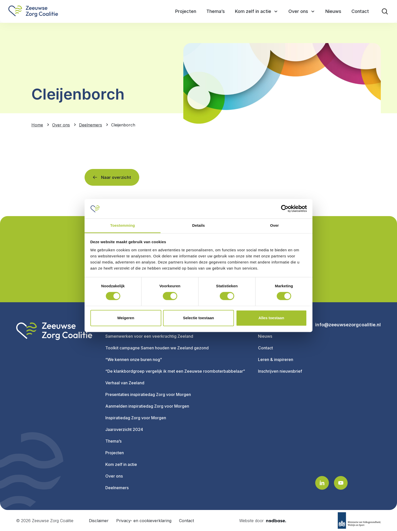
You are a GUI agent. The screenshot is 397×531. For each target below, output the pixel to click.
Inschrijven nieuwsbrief (280, 371)
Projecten (114, 453)
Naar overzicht (116, 177)
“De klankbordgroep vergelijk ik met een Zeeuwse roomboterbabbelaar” (175, 371)
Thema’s (113, 441)
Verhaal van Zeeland (124, 383)
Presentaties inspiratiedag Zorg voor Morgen (148, 394)
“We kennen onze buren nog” (133, 359)
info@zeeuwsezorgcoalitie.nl (348, 325)
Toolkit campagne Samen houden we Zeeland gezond (157, 348)
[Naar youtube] (341, 483)
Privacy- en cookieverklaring (143, 520)
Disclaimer (99, 520)
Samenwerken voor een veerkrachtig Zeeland (149, 336)
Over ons (114, 476)
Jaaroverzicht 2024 (124, 429)
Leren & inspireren (275, 359)
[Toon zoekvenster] (384, 11)
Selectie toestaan (198, 318)
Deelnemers (117, 488)
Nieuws (265, 336)
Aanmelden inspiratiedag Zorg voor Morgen (147, 406)
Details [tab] (198, 225)
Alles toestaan (271, 318)
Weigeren (125, 318)
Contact (265, 348)
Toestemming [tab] (122, 225)
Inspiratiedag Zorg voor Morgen (135, 418)
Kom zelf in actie (121, 464)
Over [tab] (274, 225)
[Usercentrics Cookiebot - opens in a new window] (285, 209)
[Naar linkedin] (322, 483)
